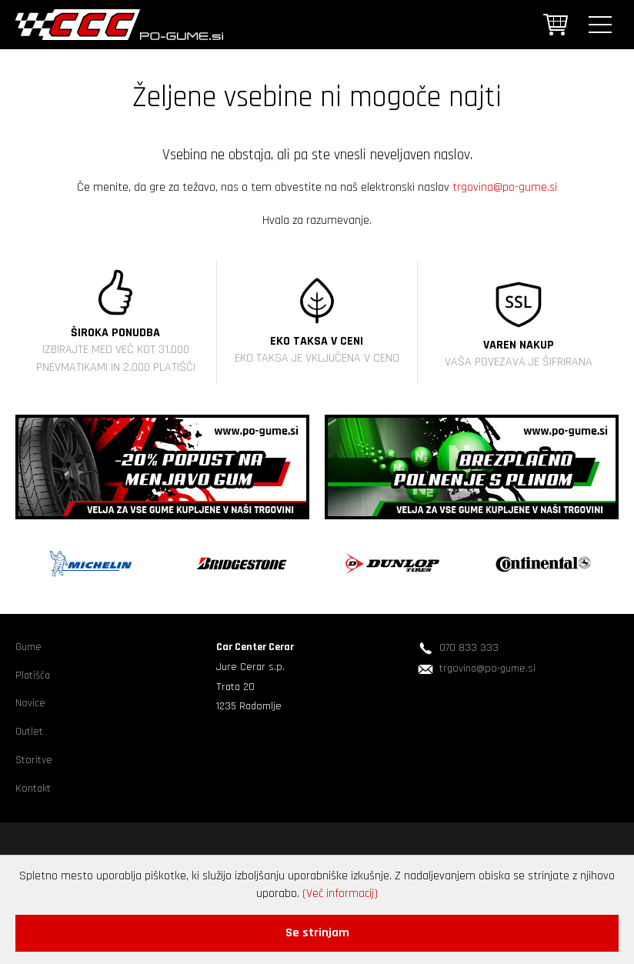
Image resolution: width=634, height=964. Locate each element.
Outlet (29, 732)
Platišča (32, 675)
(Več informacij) (340, 894)
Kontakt (33, 789)
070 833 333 (469, 648)
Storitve (33, 760)
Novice (30, 703)
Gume (28, 647)
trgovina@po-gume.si (504, 187)
